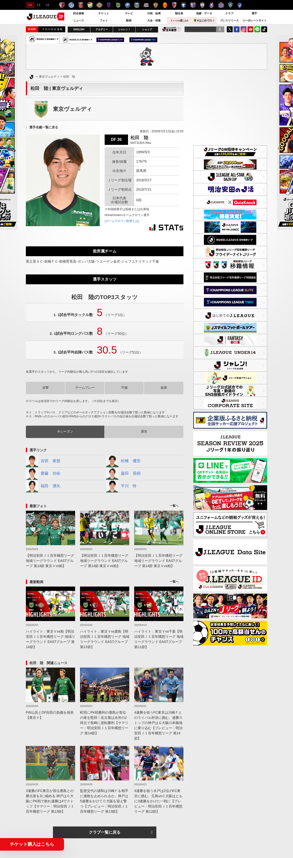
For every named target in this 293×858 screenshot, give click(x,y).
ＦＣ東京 (109, 5)
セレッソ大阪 (193, 5)
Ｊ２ (38, 5)
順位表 (179, 13)
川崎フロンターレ (137, 5)
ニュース (78, 20)
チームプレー (85, 387)
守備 (124, 387)
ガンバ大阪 (183, 5)
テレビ (129, 13)
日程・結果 (154, 13)
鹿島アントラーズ (62, 5)
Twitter (230, 29)
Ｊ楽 (179, 20)
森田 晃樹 (123, 474)
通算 (144, 431)
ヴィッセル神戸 (202, 5)
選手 (254, 13)
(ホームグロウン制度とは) (122, 221)
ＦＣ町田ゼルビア (127, 5)
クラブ (229, 13)
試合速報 (78, 13)
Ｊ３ (47, 5)
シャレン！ (124, 29)
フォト (104, 20)
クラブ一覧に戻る (104, 832)
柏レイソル (99, 5)
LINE (257, 29)
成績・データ (204, 13)
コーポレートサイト (254, 20)
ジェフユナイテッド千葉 (90, 5)
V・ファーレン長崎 (240, 5)
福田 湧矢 (43, 486)
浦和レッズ (81, 5)
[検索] (219, 29)
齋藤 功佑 (43, 474)
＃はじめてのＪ (204, 20)
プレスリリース (229, 20)
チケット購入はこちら (32, 844)
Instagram (243, 29)
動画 (128, 20)
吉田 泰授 (43, 461)
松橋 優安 (123, 461)
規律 (164, 387)
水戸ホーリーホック (71, 5)
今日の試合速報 (52, 29)
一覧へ (174, 505)
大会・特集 (154, 20)
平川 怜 (121, 486)
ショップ (147, 29)
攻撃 (45, 387)
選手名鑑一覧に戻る (43, 127)
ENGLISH (78, 29)
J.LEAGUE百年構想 (172, 29)
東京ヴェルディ (118, 5)
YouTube (250, 29)
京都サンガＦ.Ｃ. (174, 5)
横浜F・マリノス (146, 5)
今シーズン (65, 431)
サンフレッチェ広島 (221, 5)
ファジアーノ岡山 (212, 5)
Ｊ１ (29, 5)
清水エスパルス (155, 5)
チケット (103, 13)
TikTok (264, 29)
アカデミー (102, 29)
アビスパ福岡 (230, 5)
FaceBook (237, 29)
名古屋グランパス (165, 5)
